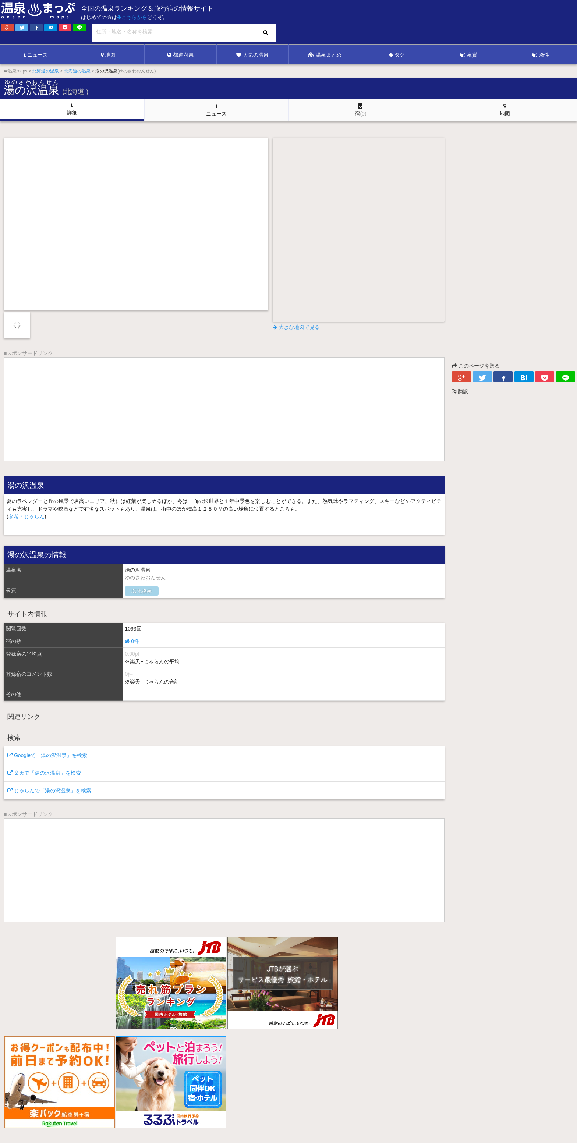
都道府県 (180, 55)
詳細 (72, 109)
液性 (540, 55)
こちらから (132, 17)
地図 (108, 55)
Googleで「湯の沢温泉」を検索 (47, 755)
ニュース (36, 55)
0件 (132, 641)
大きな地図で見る (296, 327)
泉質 (468, 55)
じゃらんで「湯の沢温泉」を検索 (49, 791)
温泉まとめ (324, 55)
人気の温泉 (252, 55)
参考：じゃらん (26, 516)
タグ (397, 55)
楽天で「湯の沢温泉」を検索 (44, 773)
